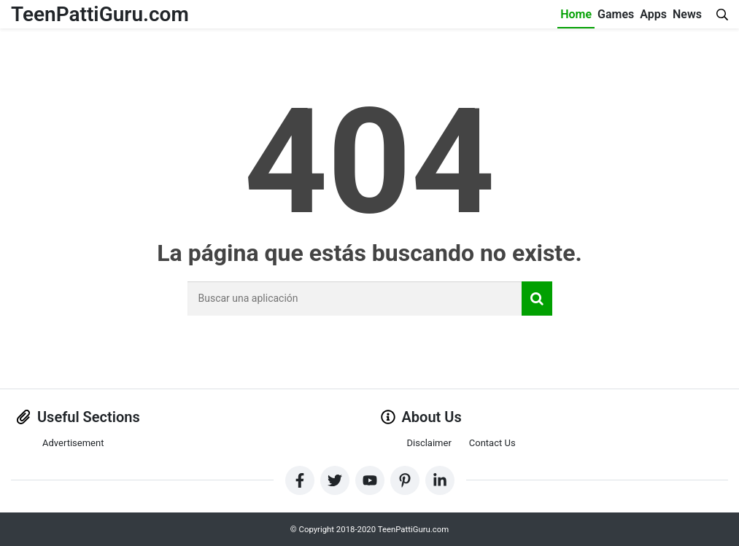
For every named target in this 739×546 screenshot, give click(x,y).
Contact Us (492, 442)
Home (576, 14)
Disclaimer (429, 442)
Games (615, 14)
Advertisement (73, 442)
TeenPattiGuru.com (100, 14)
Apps (653, 14)
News (687, 14)
